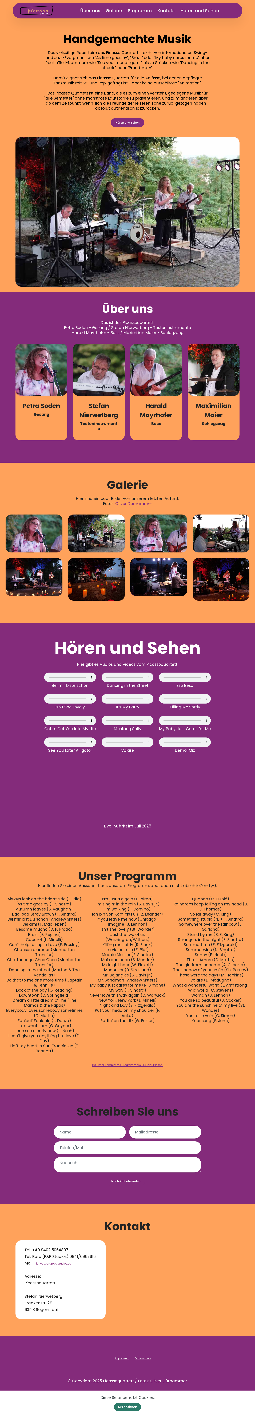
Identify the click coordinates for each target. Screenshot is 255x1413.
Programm (146, 10)
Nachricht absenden (126, 1192)
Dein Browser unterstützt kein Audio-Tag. (70, 681)
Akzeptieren (127, 1406)
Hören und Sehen (206, 10)
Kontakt (172, 10)
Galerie (120, 10)
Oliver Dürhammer (133, 507)
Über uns (97, 10)
